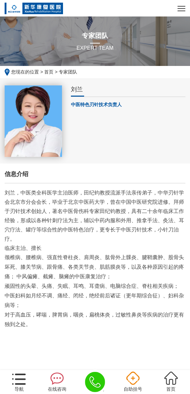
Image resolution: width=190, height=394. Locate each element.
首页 (48, 72)
